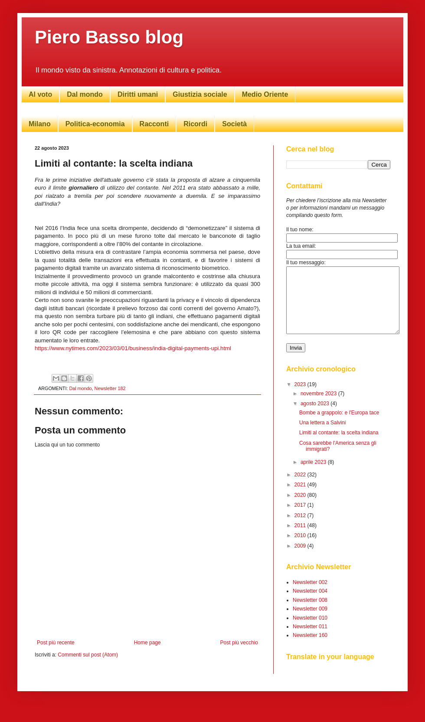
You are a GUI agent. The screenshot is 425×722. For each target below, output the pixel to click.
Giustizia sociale (200, 94)
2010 (300, 548)
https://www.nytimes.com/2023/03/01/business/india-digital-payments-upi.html (133, 348)
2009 (300, 559)
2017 (300, 518)
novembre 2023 (319, 407)
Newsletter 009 (310, 622)
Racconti (154, 124)
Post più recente (56, 643)
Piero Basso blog (109, 37)
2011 (300, 538)
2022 (300, 488)
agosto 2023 (315, 417)
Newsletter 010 (310, 631)
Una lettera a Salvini (322, 436)
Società (234, 124)
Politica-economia (95, 124)
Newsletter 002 (310, 595)
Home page (147, 643)
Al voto (40, 94)
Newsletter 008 (310, 613)
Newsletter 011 (310, 640)
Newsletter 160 (310, 648)
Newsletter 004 (310, 604)
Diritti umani (138, 94)
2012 (300, 528)
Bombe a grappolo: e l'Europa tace (339, 426)
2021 (300, 498)
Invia (296, 361)
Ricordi (195, 124)
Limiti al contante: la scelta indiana (339, 446)
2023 (300, 397)
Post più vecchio (239, 643)
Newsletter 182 (110, 388)
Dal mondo (85, 94)
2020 (300, 508)
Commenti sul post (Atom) (88, 655)
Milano (40, 124)
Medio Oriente (265, 94)
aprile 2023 (314, 475)
